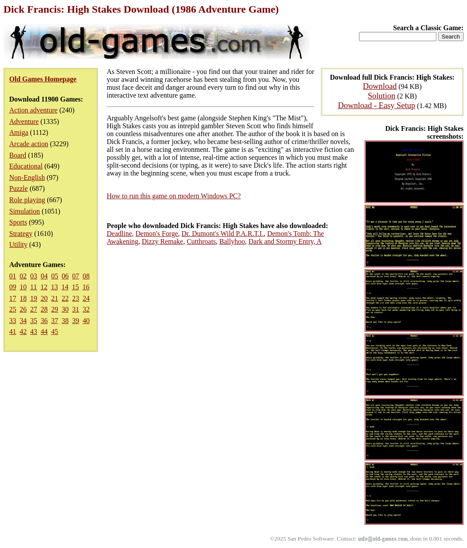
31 (75, 309)
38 (65, 320)
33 (12, 320)
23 (75, 298)
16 (85, 287)
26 (23, 309)
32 (86, 309)
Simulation (24, 211)
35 (33, 320)
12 (43, 287)
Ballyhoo (232, 241)
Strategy (20, 233)
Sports (18, 222)
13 (54, 287)
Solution (381, 95)
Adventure (24, 121)
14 (64, 287)
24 (86, 298)
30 (65, 309)
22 (65, 298)
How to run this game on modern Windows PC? (174, 196)
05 (54, 276)
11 (33, 287)
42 (23, 331)
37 (54, 320)
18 (23, 298)
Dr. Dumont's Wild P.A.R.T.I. (222, 233)
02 (23, 276)
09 (12, 287)
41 (12, 331)
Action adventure (33, 110)
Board (17, 155)
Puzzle (18, 188)
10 (23, 287)
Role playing (27, 200)
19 (33, 298)
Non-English (27, 177)
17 (12, 298)
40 (86, 320)
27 (33, 309)
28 (44, 309)
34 (23, 320)
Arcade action (28, 144)
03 (33, 276)
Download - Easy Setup (376, 105)
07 (75, 276)
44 (44, 331)
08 (86, 276)
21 (54, 298)
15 (75, 287)
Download (380, 86)
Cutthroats (201, 241)
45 (54, 331)
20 (44, 298)
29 (54, 309)
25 (12, 309)
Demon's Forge (157, 233)
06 (65, 276)
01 (12, 276)
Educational (25, 166)
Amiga (18, 132)
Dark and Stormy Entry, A (284, 241)
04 (44, 276)
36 (44, 320)
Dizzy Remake (162, 241)
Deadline (119, 233)
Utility (18, 244)
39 (75, 320)
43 (33, 331)
